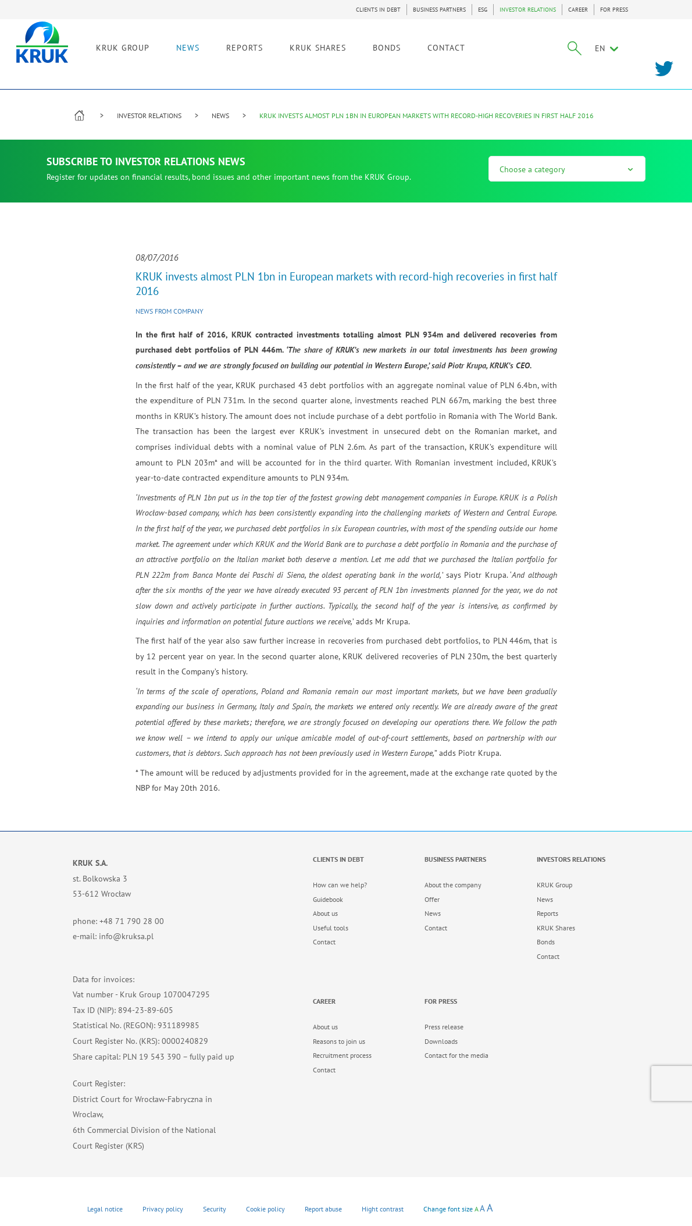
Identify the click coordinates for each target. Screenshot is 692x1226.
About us (325, 913)
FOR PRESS (614, 9)
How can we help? (340, 884)
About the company (453, 884)
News (433, 913)
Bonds (546, 941)
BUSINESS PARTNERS (439, 9)
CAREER (578, 9)
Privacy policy (162, 1208)
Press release (444, 1026)
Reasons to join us (339, 1041)
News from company (169, 311)
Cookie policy (265, 1208)
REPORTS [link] (299, 45)
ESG (482, 9)
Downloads (441, 1041)
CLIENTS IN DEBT (378, 9)
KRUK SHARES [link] (373, 45)
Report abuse (323, 1208)
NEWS (243, 45)
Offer (432, 899)
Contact (324, 941)
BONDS (442, 45)
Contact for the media (456, 1055)
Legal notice (105, 1208)
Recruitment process (342, 1055)
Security (214, 1208)
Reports (547, 913)
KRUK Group (554, 884)
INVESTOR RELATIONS (528, 9)
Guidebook (328, 899)
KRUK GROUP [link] (178, 45)
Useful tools (330, 927)
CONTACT (501, 45)
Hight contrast (383, 1208)
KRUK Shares (556, 927)
